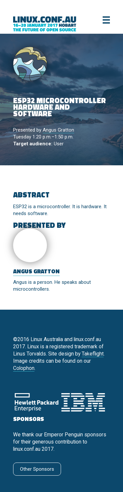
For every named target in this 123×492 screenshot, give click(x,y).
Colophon (23, 368)
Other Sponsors (37, 469)
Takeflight (93, 354)
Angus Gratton (58, 130)
